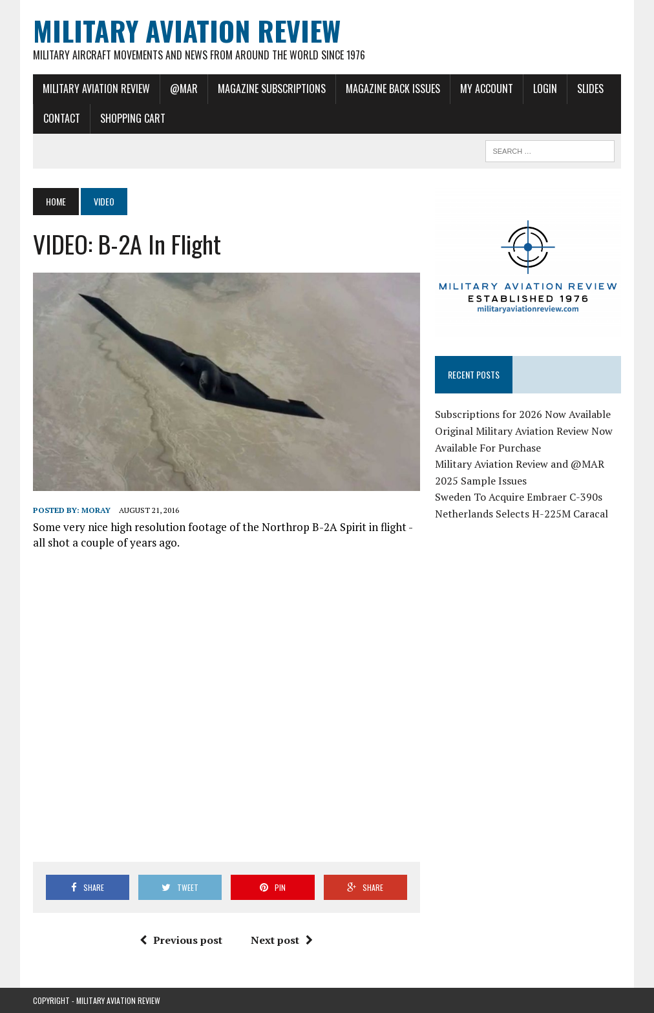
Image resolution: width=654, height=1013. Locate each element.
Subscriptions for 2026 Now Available (523, 414)
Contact (61, 118)
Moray (96, 510)
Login (545, 88)
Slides (590, 88)
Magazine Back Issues (393, 88)
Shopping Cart (132, 118)
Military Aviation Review (96, 88)
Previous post (181, 940)
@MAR (184, 88)
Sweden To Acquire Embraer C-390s (518, 497)
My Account (486, 88)
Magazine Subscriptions (272, 88)
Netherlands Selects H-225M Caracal (521, 513)
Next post (282, 940)
